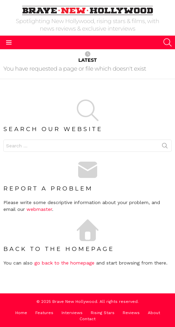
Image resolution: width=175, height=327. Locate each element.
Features (44, 312)
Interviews (72, 312)
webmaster (39, 209)
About (154, 312)
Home (21, 312)
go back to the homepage (64, 263)
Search (165, 147)
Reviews (131, 312)
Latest (87, 57)
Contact (87, 318)
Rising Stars (103, 312)
